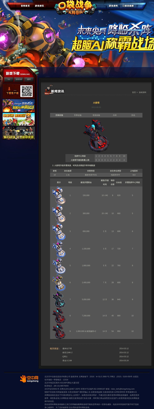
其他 (133, 115)
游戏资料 (142, 92)
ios (9, 79)
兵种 (115, 115)
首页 (134, 92)
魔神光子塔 (67, 348)
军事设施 (77, 115)
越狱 (29, 79)
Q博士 (65, 356)
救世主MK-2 (68, 352)
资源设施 (96, 115)
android (19, 79)
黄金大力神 (67, 360)
